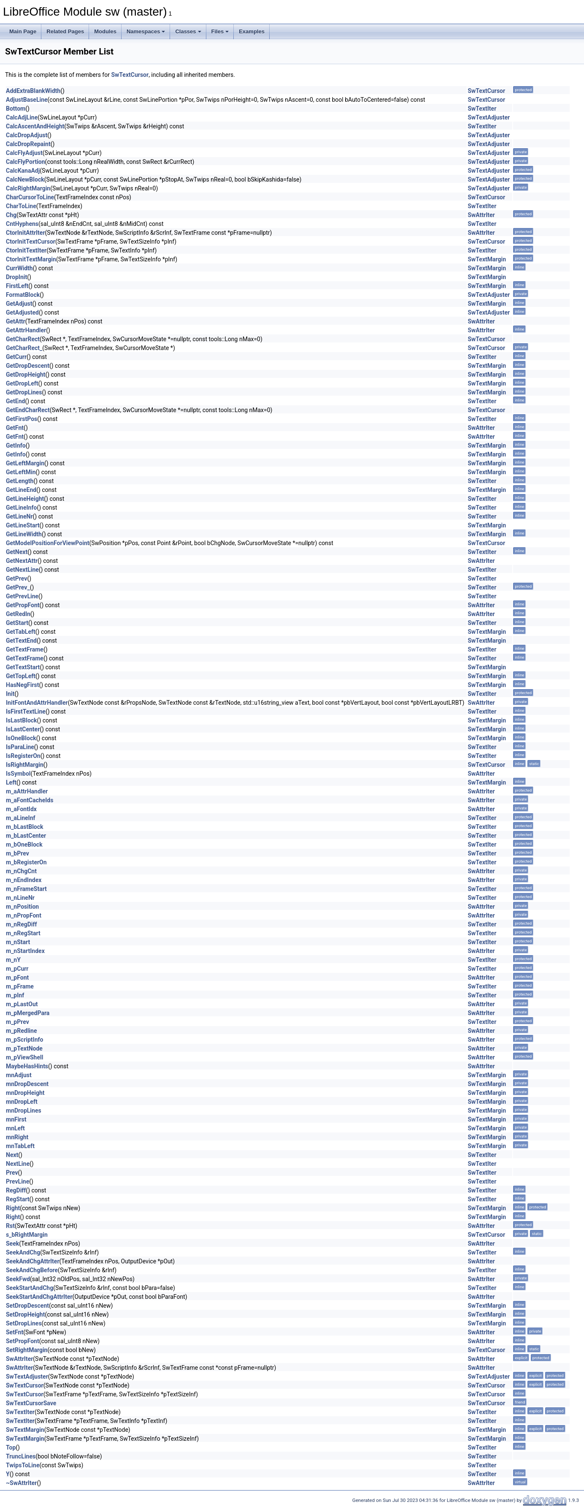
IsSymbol (18, 773)
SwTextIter (482, 108)
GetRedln (18, 614)
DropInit (16, 277)
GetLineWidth (24, 534)
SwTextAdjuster (489, 117)
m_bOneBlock (24, 844)
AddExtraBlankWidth (33, 90)
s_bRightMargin (27, 1234)
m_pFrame (20, 986)
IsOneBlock (21, 738)
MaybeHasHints (27, 1066)
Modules (105, 31)
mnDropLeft (22, 1101)
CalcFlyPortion (25, 161)
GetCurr (16, 356)
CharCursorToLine (30, 197)
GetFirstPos (21, 418)
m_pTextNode (24, 1048)
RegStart (18, 1199)
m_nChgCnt (21, 871)
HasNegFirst (22, 685)
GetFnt (15, 427)
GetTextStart (23, 667)
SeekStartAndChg (29, 1287)
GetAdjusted (22, 312)
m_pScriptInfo (24, 1039)
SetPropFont (22, 1341)
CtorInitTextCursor (30, 241)
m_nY (13, 959)
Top (11, 1447)
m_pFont (17, 977)
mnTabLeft (20, 1146)
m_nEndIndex (23, 880)
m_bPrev (17, 853)
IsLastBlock (21, 720)
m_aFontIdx (21, 809)
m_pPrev (17, 1021)
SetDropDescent (27, 1305)
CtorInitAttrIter (25, 232)
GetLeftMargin (25, 463)
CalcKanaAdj (23, 170)
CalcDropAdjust (26, 135)
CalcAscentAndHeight (35, 126)
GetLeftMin (21, 472)
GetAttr (15, 321)
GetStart (17, 622)
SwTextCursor (130, 74)
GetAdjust (19, 303)
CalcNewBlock (25, 179)
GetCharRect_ (24, 348)
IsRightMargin (24, 764)
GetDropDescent (27, 365)
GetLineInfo (21, 507)
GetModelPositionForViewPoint (47, 543)
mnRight (17, 1137)
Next (12, 1154)
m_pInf (15, 995)
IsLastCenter (23, 729)
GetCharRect (23, 339)
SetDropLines (24, 1323)
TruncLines (20, 1456)
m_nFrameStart (26, 888)
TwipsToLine (22, 1465)
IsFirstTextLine (26, 711)
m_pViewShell (24, 1057)
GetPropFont (23, 605)
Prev (12, 1172)
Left (11, 782)
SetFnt (14, 1332)
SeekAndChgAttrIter (32, 1261)
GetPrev (16, 578)
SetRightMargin (26, 1350)
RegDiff (16, 1190)
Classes (188, 31)
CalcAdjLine (22, 117)
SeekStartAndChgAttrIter (39, 1296)
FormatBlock (23, 294)
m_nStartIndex (25, 951)
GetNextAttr (22, 560)
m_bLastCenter (26, 835)
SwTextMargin (487, 259)
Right (13, 1208)
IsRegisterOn (23, 755)
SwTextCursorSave (31, 1403)
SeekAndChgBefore (32, 1270)
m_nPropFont (23, 915)
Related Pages (65, 31)
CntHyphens (22, 223)
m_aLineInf (20, 818)
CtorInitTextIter (26, 250)
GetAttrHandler (26, 330)
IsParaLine (20, 747)
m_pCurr (17, 968)
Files (220, 31)
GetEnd (15, 401)
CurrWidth (19, 268)
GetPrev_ (18, 587)
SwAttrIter (481, 215)
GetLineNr (19, 516)
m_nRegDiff (21, 924)
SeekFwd (18, 1279)
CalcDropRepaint (28, 144)
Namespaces (146, 31)
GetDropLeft (22, 383)
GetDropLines (24, 392)
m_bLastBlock (24, 826)
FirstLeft (17, 285)
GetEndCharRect (28, 410)
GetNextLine (22, 569)
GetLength (19, 481)
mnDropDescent (27, 1084)
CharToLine (21, 206)
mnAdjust (19, 1075)
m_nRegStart (23, 933)
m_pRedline (21, 1030)
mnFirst (16, 1119)
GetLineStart (23, 525)
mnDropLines (23, 1110)
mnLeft (15, 1128)
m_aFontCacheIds (29, 800)
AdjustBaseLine (27, 99)
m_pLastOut (22, 1004)
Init (10, 693)
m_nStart (18, 942)
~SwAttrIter (21, 1483)
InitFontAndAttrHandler (37, 702)
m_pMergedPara (27, 1013)
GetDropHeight (25, 374)
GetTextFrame (24, 649)
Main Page (22, 31)
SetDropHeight (25, 1314)
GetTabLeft (20, 631)
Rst (10, 1225)
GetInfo (16, 445)
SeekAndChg (23, 1252)
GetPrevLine (22, 596)
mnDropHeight (25, 1092)
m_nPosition (22, 906)
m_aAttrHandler (27, 791)
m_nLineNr (20, 897)
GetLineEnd (21, 489)
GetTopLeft (20, 676)
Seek (12, 1243)
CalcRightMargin (28, 188)
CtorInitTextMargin (31, 259)
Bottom (15, 108)
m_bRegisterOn (26, 862)
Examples (252, 31)
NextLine (18, 1163)
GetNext (16, 551)
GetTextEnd (21, 640)
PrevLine (17, 1181)
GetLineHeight (25, 498)
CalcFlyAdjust (24, 152)
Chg (11, 215)
